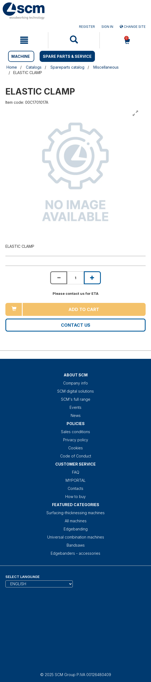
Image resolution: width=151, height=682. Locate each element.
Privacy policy (75, 439)
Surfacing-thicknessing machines (75, 512)
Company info (75, 383)
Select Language (22, 576)
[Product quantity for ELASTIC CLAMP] (75, 277)
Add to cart (83, 309)
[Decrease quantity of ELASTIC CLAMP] (58, 277)
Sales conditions (75, 431)
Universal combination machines (75, 537)
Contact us (75, 325)
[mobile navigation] (24, 40)
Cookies (75, 448)
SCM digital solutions (75, 391)
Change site (133, 27)
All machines (76, 521)
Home (11, 67)
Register (87, 27)
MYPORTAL (76, 480)
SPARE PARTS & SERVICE (67, 56)
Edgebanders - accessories (75, 553)
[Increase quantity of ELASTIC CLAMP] (92, 277)
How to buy (75, 496)
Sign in (107, 27)
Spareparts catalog (67, 67)
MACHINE (20, 56)
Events (75, 407)
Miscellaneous (106, 67)
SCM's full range (75, 399)
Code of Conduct (75, 456)
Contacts (75, 488)
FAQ (75, 472)
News (76, 415)
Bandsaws (76, 545)
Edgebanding (76, 529)
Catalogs (34, 67)
